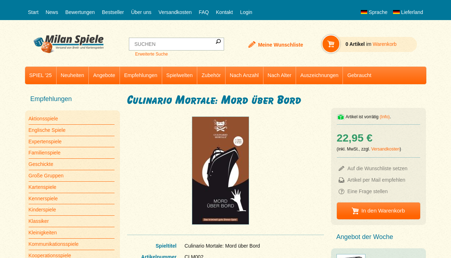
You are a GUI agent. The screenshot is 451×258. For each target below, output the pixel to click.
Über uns (141, 12)
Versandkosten (175, 12)
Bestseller (113, 12)
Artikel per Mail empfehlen (377, 180)
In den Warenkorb (383, 210)
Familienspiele (44, 153)
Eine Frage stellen (368, 191)
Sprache (374, 12)
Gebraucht (359, 75)
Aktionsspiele (43, 118)
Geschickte (41, 164)
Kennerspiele (43, 198)
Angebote (104, 75)
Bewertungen (80, 12)
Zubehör (211, 75)
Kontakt (224, 12)
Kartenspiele (43, 187)
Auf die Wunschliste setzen (378, 168)
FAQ (204, 12)
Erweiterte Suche (151, 54)
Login (246, 12)
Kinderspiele (42, 209)
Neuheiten (72, 75)
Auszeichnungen (319, 75)
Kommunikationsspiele (54, 244)
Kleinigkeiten (43, 232)
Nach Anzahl (244, 75)
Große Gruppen (46, 175)
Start (33, 12)
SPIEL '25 (40, 75)
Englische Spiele (47, 130)
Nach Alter (279, 75)
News (51, 12)
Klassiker (39, 221)
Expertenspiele (45, 141)
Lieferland (408, 12)
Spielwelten (179, 75)
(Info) (385, 116)
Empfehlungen (140, 75)
